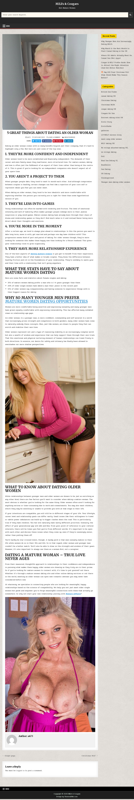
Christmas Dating (108, 100)
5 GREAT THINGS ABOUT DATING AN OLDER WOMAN (50, 133)
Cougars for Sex (108, 113)
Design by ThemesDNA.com (67, 797)
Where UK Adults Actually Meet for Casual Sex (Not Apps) (116, 57)
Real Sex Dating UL (109, 160)
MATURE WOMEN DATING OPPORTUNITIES (46, 302)
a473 (29, 137)
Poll (103, 156)
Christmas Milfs (108, 104)
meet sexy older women (111, 139)
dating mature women (41, 254)
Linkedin (70, 141)
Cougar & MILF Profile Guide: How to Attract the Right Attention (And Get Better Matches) (115, 65)
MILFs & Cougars (67, 4)
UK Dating (105, 173)
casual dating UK (108, 96)
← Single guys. (9, 756)
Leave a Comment (54, 137)
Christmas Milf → (90, 756)
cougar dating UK (108, 109)
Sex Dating (105, 169)
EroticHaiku (106, 126)
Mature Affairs (73, 594)
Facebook (46, 141)
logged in (20, 771)
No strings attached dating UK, (114, 147)
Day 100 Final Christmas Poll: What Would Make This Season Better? (115, 75)
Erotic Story (106, 122)
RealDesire (106, 165)
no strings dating (108, 152)
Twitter (35, 141)
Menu (8, 26)
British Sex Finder (109, 92)
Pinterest (58, 141)
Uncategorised (69, 137)
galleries (105, 130)
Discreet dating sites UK (112, 117)
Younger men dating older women (115, 182)
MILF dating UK (108, 143)
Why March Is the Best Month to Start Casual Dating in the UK (115, 50)
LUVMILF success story (111, 135)
